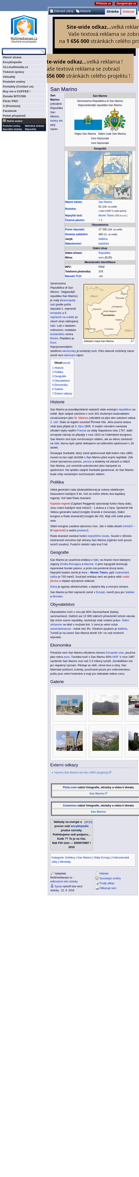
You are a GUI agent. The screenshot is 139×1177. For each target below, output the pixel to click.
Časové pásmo (74, 220)
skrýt (66, 362)
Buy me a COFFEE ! (17, 91)
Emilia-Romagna (70, 564)
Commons (70, 805)
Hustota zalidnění (76, 234)
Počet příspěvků (14, 115)
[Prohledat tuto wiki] (22, 51)
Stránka (113, 11)
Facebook (10, 111)
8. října (79, 426)
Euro (53, 342)
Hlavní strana (12, 57)
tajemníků (60, 530)
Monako (58, 596)
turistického (57, 334)
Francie (81, 430)
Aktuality (9, 76)
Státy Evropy (102, 857)
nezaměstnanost (60, 628)
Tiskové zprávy (13, 72)
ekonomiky (69, 351)
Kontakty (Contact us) (18, 86)
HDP (115, 656)
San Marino (105, 202)
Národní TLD (73, 276)
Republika (104, 252)
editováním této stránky (64, 881)
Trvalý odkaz (106, 883)
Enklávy (70, 857)
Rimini (54, 338)
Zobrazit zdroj (63, 11)
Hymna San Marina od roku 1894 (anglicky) (81, 772)
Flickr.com (70, 787)
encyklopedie (80, 826)
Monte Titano (106, 215)
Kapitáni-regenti (60, 503)
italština (103, 239)
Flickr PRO (10, 101)
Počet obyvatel (74, 229)
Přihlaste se (103, 3)
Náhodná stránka (34, 125)
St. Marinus (81, 418)
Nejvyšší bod (73, 215)
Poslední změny (14, 81)
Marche (88, 564)
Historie (85, 11)
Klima (53, 586)
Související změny (110, 878)
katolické (103, 243)
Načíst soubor (15, 121)
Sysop (58, 886)
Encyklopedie (12, 62)
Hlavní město (73, 202)
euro (101, 257)
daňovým (69, 355)
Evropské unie (115, 652)
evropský (56, 313)
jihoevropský (68, 300)
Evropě (100, 592)
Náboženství (73, 243)
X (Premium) (11, 106)
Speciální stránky (12, 129)
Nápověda (30, 129)
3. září (54, 422)
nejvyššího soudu (98, 536)
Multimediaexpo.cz (24, 28)
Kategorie (58, 857)
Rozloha (70, 208)
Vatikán (129, 592)
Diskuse (128, 11)
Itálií (52, 325)
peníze (87, 461)
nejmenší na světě (61, 317)
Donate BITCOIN (14, 96)
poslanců (82, 530)
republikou (124, 409)
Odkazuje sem (107, 888)
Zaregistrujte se (126, 3)
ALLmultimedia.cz (15, 67)
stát (52, 304)
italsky (54, 120)
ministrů (127, 526)
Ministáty (65, 861)
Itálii (56, 443)
